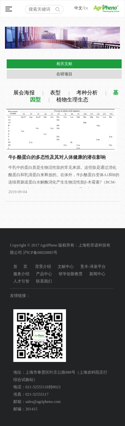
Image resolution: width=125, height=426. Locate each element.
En (85, 8)
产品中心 (44, 274)
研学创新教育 (71, 274)
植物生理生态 (72, 99)
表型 (55, 92)
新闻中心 (97, 274)
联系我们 (44, 281)
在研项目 (64, 74)
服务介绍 (21, 274)
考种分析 (87, 92)
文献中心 (66, 266)
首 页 (20, 266)
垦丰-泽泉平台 (93, 266)
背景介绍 (43, 266)
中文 (78, 8)
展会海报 (24, 92)
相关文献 (64, 63)
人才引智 (21, 281)
